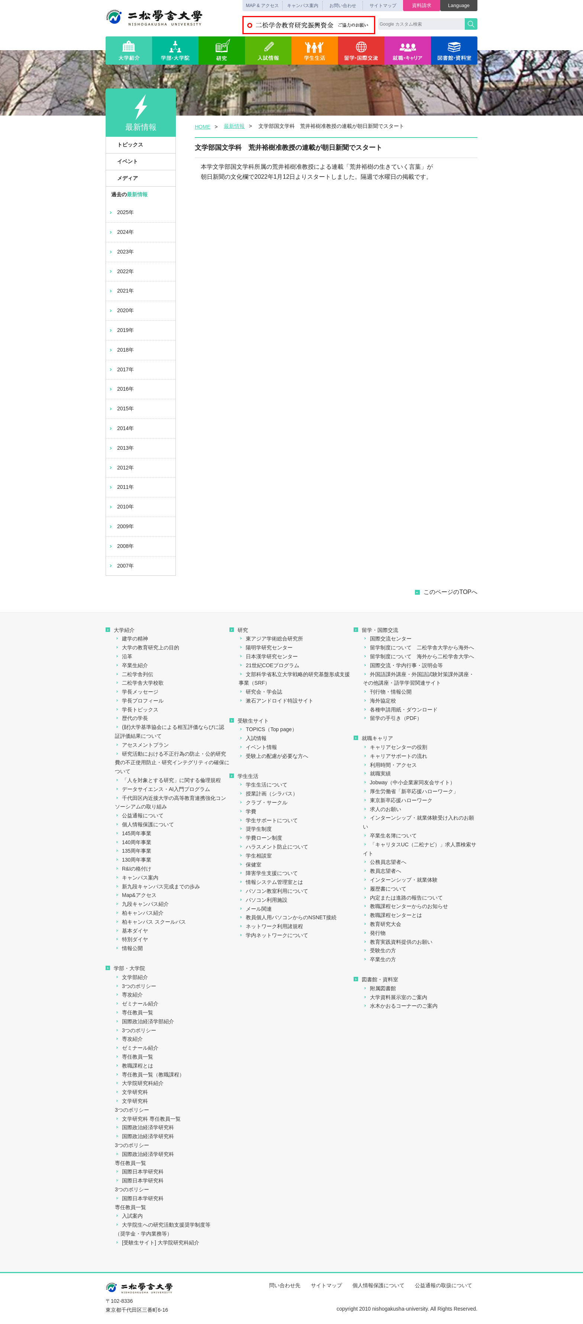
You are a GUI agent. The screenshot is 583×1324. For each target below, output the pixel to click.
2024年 (121, 232)
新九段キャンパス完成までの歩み (157, 886)
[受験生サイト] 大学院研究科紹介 (157, 1243)
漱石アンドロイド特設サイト (276, 701)
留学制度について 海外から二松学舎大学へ (418, 656)
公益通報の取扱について (443, 1285)
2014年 (121, 428)
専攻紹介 (129, 995)
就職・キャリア (407, 50)
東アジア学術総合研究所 (271, 639)
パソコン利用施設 (263, 900)
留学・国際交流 (361, 50)
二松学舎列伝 (134, 674)
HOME (202, 127)
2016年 (121, 389)
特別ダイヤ (131, 939)
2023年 (121, 252)
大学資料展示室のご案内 (395, 997)
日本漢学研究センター (268, 656)
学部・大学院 (175, 50)
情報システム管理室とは (271, 882)
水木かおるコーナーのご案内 (400, 1006)
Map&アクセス (136, 895)
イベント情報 (258, 747)
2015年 (121, 408)
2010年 (121, 507)
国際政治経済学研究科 (144, 1127)
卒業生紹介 (131, 665)
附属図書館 (379, 988)
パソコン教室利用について (273, 891)
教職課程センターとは (392, 915)
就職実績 (377, 773)
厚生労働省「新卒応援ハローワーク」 (410, 791)
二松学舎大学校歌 (139, 683)
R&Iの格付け (133, 869)
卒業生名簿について (390, 836)
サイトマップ (383, 5)
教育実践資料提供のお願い (397, 942)
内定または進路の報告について (403, 898)
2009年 (121, 526)
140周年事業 (133, 842)
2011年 (121, 487)
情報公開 (129, 948)
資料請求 (421, 5)
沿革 (123, 656)
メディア (123, 178)
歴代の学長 (131, 718)
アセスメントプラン (142, 745)
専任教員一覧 (134, 1012)
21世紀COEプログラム (269, 665)
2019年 (121, 330)
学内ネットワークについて (273, 935)
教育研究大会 (382, 924)
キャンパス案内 (302, 5)
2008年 (121, 546)
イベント (123, 161)
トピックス (126, 145)
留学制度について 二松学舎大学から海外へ (418, 647)
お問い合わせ (342, 5)
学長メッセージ (136, 692)
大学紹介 (129, 50)
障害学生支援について (268, 873)
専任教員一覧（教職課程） (149, 1075)
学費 (247, 811)
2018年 (121, 350)
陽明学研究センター (266, 647)
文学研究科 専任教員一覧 (148, 1119)
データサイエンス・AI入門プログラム (162, 789)
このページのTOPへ (450, 592)
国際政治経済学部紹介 (144, 1021)
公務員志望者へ (384, 862)
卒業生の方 (379, 959)
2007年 (121, 566)
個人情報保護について (144, 824)
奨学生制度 (255, 829)
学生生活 (315, 50)
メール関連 (255, 909)
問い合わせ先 (284, 1285)
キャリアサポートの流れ (395, 756)
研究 (222, 50)
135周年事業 (133, 851)
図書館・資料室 (454, 50)
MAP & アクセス (262, 5)
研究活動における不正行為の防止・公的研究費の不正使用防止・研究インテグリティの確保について (172, 763)
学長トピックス (136, 710)
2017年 (121, 369)
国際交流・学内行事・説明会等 (403, 665)
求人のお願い (382, 809)
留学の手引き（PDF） (392, 718)
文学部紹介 (131, 977)
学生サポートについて (268, 820)
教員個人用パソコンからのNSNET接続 (287, 917)
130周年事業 (133, 860)
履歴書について (384, 889)
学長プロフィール (139, 701)
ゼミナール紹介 (136, 1004)
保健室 (250, 865)
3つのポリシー (135, 986)
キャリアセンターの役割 (395, 747)
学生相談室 (255, 856)
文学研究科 (131, 1092)
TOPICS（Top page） (268, 729)
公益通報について (139, 815)
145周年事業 (133, 833)
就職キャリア (373, 738)
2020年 (121, 310)
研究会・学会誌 (260, 692)
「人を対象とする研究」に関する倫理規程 (168, 780)
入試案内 (129, 1216)
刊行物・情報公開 (387, 692)
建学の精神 (131, 639)
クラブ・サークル (263, 802)
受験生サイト (249, 721)
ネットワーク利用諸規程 (271, 926)
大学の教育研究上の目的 (147, 647)
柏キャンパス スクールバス (150, 922)
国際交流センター (387, 639)
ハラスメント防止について (273, 847)
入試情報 (268, 50)
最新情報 (234, 126)
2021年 (121, 291)
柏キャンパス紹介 (139, 913)
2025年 (121, 212)
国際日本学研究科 (139, 1172)
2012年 (121, 468)
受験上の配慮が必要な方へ (273, 756)
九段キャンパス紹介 (142, 904)
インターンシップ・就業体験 (400, 880)
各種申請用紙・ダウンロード (400, 710)
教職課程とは (134, 1066)
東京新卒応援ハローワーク (397, 800)
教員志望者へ (382, 871)
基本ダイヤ (131, 931)
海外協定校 (379, 701)
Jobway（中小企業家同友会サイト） (409, 782)
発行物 (374, 933)
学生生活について (263, 785)
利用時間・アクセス (390, 765)
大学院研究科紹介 (139, 1083)
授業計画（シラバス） (268, 794)
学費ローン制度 (260, 838)
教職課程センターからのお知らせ (405, 906)
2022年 (121, 271)
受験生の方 (379, 950)
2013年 (121, 448)
